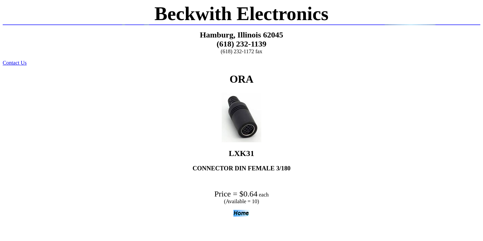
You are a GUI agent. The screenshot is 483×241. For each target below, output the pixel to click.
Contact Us (15, 63)
